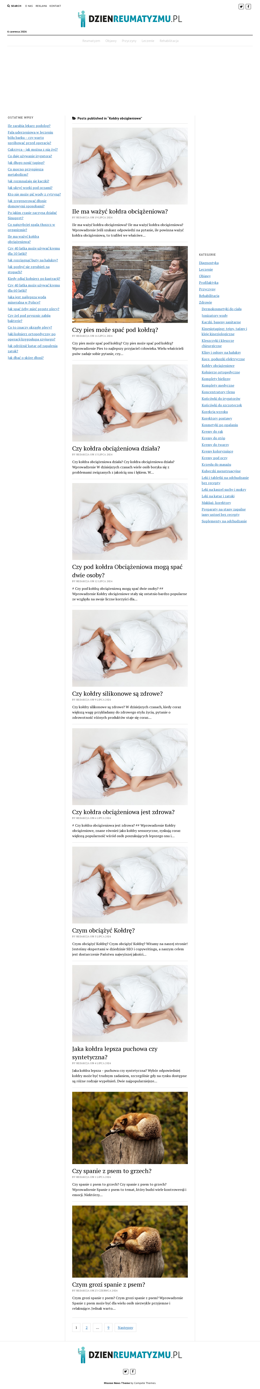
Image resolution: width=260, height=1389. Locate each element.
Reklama (41, 5)
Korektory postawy (217, 418)
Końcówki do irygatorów (221, 398)
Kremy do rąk (212, 431)
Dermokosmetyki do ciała (222, 308)
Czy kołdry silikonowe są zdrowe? (117, 693)
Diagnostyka (209, 262)
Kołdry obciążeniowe (218, 365)
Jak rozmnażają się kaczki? (28, 181)
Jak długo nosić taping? (26, 162)
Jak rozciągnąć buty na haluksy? (33, 260)
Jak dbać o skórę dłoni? (26, 357)
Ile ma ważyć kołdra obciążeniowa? (120, 211)
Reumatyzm (91, 40)
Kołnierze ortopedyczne (221, 372)
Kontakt (55, 5)
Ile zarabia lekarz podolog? (29, 125)
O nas (29, 5)
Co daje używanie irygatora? (30, 156)
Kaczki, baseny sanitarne (221, 322)
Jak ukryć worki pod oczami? (30, 187)
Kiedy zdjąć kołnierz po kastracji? (34, 278)
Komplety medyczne (218, 385)
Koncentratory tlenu (218, 391)
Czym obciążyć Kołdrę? (103, 930)
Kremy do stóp (213, 438)
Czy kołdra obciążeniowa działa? (116, 448)
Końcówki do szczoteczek (222, 405)
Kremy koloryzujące (217, 451)
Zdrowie (205, 302)
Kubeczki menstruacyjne (221, 471)
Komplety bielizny (216, 378)
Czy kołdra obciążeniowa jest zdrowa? (123, 812)
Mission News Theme (117, 1383)
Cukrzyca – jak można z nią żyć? (33, 149)
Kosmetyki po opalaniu (220, 424)
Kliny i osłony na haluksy (221, 352)
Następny (125, 1327)
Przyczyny (129, 40)
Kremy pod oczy (214, 457)
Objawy (110, 40)
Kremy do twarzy (215, 444)
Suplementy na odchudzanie (224, 521)
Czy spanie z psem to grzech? (111, 1171)
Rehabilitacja (169, 40)
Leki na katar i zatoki (218, 496)
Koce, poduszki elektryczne (223, 359)
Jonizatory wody (215, 315)
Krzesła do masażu (216, 464)
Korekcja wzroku (215, 411)
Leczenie (148, 40)
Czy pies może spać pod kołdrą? (115, 330)
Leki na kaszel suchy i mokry (224, 489)
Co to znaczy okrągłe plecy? (30, 327)
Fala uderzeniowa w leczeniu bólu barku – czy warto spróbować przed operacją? (30, 137)
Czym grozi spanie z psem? (108, 1284)
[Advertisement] (130, 81)
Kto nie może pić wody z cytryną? (34, 194)
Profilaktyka (208, 282)
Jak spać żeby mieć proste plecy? (33, 308)
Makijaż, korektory (216, 502)
